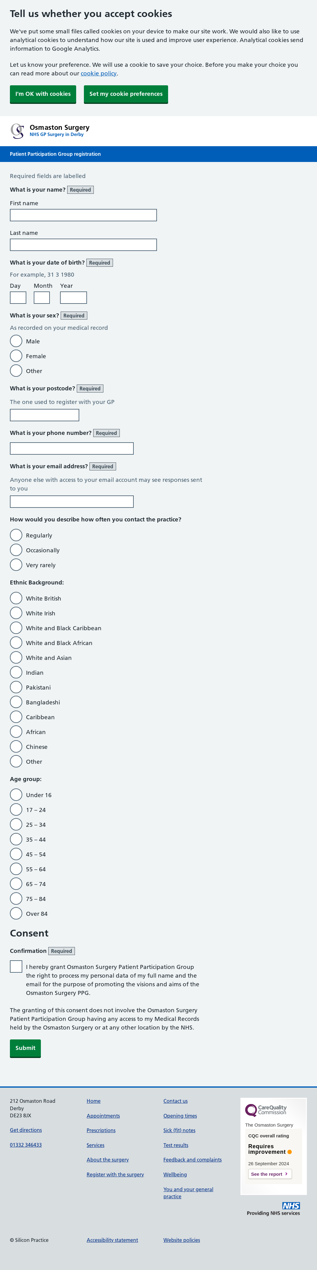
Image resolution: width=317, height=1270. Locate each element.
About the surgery (108, 1160)
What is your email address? (63, 466)
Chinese (37, 746)
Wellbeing (175, 1174)
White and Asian (49, 657)
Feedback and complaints (192, 1160)
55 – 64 (36, 869)
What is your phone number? (65, 433)
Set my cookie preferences (126, 93)
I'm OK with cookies (43, 93)
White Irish (40, 613)
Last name (24, 232)
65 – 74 (36, 884)
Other (34, 371)
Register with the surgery (115, 1174)
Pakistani (38, 687)
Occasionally (43, 550)
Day (15, 285)
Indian (35, 672)
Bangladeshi (43, 702)
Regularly (39, 535)
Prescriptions (101, 1130)
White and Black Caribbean (64, 628)
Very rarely (41, 565)
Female (36, 356)
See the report (266, 1174)
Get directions (26, 1130)
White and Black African (59, 643)
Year (66, 285)
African (36, 732)
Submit (25, 1047)
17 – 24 (36, 809)
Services (95, 1145)
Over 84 (37, 913)
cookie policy (99, 73)
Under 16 (39, 795)
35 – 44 (36, 839)
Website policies (181, 1240)
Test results (175, 1145)
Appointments (103, 1116)
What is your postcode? (56, 388)
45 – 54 (36, 854)
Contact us (175, 1101)
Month (43, 285)
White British (43, 598)
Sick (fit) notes (179, 1130)
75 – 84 (36, 899)
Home (94, 1101)
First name (24, 203)
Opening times (180, 1116)
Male (33, 341)
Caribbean (40, 717)
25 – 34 (36, 824)
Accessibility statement (112, 1240)
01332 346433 (26, 1145)
